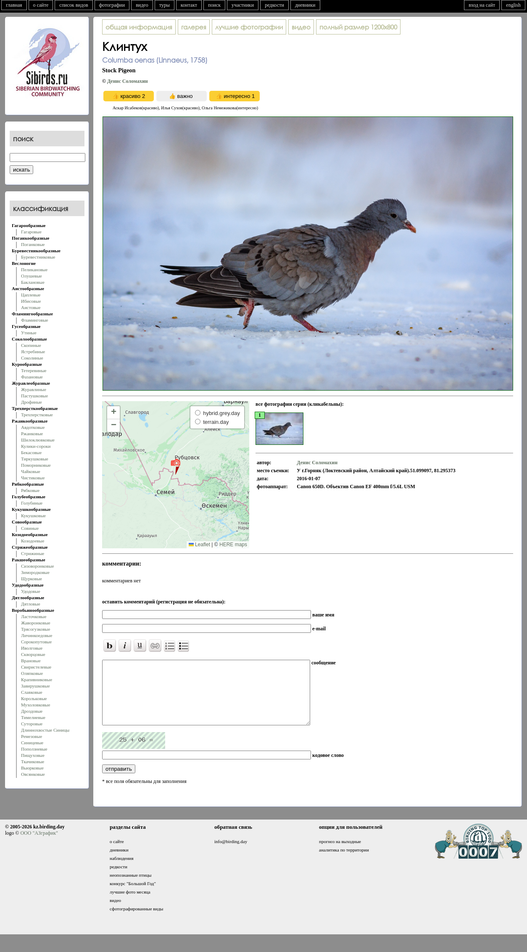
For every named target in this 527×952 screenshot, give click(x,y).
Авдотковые (33, 427)
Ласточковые (33, 616)
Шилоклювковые (38, 439)
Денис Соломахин (127, 81)
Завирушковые (35, 685)
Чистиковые (33, 477)
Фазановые (32, 376)
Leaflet (199, 544)
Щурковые (31, 578)
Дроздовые (31, 711)
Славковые (31, 692)
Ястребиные (33, 351)
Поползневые (34, 748)
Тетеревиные (34, 370)
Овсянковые (33, 774)
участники (243, 5)
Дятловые (30, 603)
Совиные (30, 528)
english (513, 5)
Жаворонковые (35, 622)
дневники (305, 5)
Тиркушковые (34, 458)
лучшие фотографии (249, 27)
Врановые (31, 660)
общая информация (138, 27)
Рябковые (30, 490)
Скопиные (31, 345)
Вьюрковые (32, 767)
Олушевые (31, 275)
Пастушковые (34, 395)
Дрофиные (31, 402)
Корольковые (34, 698)
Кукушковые (33, 515)
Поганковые (33, 244)
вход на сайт (482, 5)
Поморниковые (36, 465)
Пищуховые (33, 755)
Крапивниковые (36, 679)
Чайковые (30, 471)
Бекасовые (31, 452)
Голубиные (31, 502)
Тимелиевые (33, 717)
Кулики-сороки (35, 446)
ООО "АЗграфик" (39, 846)
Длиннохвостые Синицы (45, 730)
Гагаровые (31, 231)
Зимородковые (35, 572)
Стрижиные (32, 553)
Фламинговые (34, 320)
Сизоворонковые (37, 566)
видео (142, 5)
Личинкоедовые (36, 635)
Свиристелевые (36, 666)
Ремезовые (31, 736)
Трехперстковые (37, 414)
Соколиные (32, 357)
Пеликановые (34, 269)
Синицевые (32, 742)
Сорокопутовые (36, 641)
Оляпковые (32, 673)
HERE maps (233, 544)
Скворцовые (33, 654)
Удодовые (30, 591)
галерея (193, 27)
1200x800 (358, 27)
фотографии (112, 5)
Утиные (29, 332)
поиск (214, 5)
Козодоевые (32, 540)
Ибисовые (31, 301)
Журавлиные (33, 389)
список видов (73, 5)
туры (164, 5)
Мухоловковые (35, 704)
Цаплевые (30, 294)
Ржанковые (32, 433)
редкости (274, 5)
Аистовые (30, 307)
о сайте (41, 5)
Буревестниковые (38, 256)
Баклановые (33, 282)
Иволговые (31, 648)
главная (14, 5)
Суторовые (31, 723)
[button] (175, 466)
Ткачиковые (32, 761)
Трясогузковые (35, 629)
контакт (189, 5)
